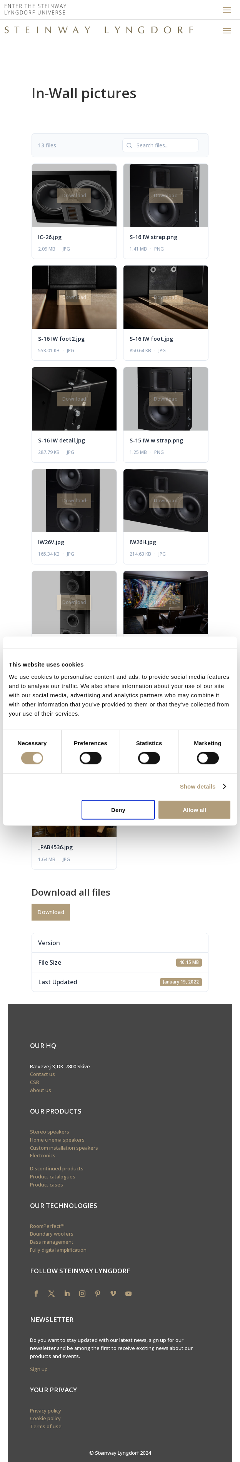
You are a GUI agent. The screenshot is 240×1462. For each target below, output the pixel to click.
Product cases (46, 1184)
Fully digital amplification (58, 1249)
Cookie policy (45, 1418)
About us (40, 1090)
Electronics (42, 1155)
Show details (198, 786)
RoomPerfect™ (47, 1226)
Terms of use (46, 1426)
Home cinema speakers (57, 1139)
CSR (34, 1082)
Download (50, 912)
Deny (118, 809)
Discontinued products (56, 1168)
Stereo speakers (49, 1131)
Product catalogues (52, 1176)
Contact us (42, 1074)
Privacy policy (45, 1410)
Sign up (39, 1369)
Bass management (51, 1241)
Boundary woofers (51, 1233)
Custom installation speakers (64, 1147)
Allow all (194, 809)
